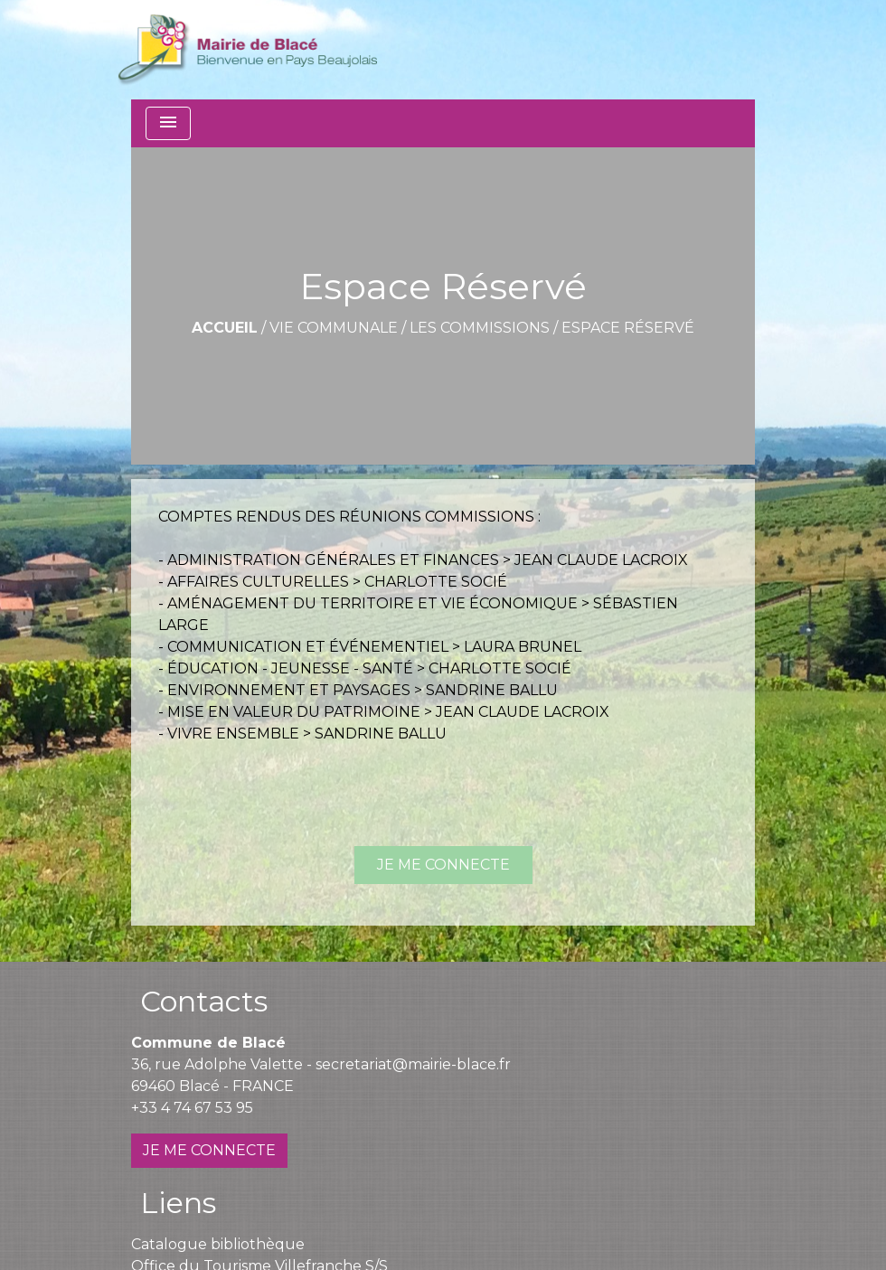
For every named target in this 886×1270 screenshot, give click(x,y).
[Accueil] (247, 49)
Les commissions (480, 327)
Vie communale (333, 327)
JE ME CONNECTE (443, 864)
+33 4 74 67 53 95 (192, 1107)
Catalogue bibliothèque (218, 1244)
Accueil (225, 327)
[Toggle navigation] (168, 123)
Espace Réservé (627, 327)
